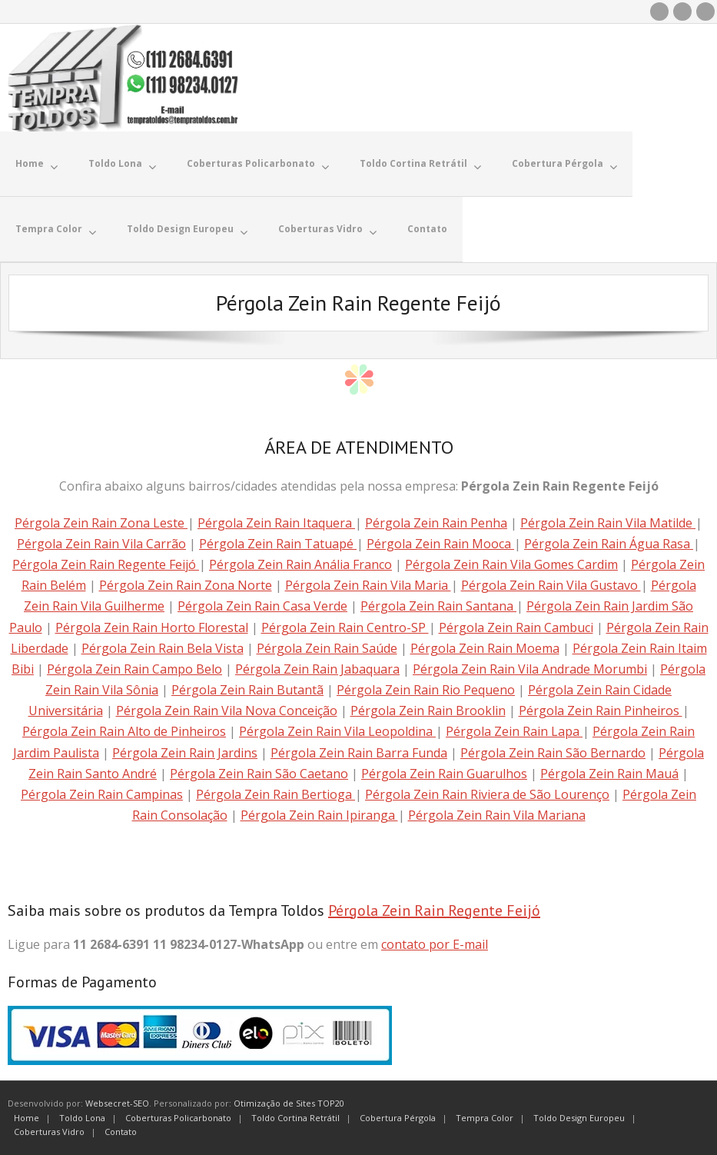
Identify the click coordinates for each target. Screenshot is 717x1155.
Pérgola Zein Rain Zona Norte (185, 585)
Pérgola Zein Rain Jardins (184, 752)
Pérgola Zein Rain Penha (436, 522)
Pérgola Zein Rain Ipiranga (319, 815)
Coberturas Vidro (49, 1131)
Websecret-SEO (117, 1103)
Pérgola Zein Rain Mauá (609, 773)
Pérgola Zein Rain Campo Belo (134, 669)
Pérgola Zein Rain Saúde (327, 648)
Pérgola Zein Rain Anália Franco (300, 564)
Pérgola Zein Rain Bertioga (275, 794)
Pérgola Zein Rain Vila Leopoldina (337, 731)
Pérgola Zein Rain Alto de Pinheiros (124, 731)
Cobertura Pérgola (398, 1117)
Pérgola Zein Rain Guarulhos (444, 773)
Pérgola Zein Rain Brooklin (428, 710)
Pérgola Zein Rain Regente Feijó (105, 564)
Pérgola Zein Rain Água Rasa (608, 543)
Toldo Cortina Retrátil (295, 1117)
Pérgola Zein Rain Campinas (102, 794)
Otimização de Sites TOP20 (289, 1103)
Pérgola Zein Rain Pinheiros (600, 710)
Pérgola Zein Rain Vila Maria (368, 585)
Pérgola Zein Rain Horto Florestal (151, 627)
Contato (121, 1131)
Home (26, 1117)
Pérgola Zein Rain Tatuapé (278, 543)
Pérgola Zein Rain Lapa (514, 731)
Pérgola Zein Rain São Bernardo (553, 752)
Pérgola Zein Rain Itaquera (276, 522)
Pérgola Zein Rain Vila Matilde (607, 522)
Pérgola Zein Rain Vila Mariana (497, 815)
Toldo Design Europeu (579, 1117)
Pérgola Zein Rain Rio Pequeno (426, 689)
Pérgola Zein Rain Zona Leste (101, 522)
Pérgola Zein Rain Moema (484, 648)
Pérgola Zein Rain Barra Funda (359, 752)
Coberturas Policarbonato (178, 1117)
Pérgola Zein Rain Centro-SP (345, 627)
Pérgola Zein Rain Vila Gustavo (551, 585)
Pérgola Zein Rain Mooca (440, 543)
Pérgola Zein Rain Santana (438, 605)
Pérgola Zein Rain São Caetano (259, 773)
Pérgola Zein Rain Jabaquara (317, 669)
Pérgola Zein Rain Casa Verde (262, 605)
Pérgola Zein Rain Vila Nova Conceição (226, 710)
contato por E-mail (434, 944)
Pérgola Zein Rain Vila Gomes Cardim (511, 564)
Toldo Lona (82, 1117)
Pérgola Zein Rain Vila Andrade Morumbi (530, 669)
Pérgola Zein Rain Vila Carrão (101, 543)
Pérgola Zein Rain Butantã (247, 689)
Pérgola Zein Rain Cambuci (516, 627)
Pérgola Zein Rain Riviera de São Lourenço (487, 794)
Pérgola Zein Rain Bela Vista (162, 648)
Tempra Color (484, 1117)
